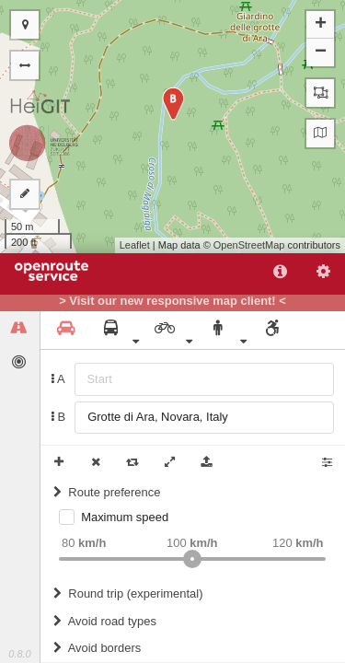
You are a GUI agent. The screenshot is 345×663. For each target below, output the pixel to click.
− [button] (321, 52)
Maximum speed (124, 517)
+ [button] (321, 25)
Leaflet (135, 244)
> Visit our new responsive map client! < (172, 301)
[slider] (192, 559)
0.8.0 (19, 653)
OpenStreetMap (249, 244)
